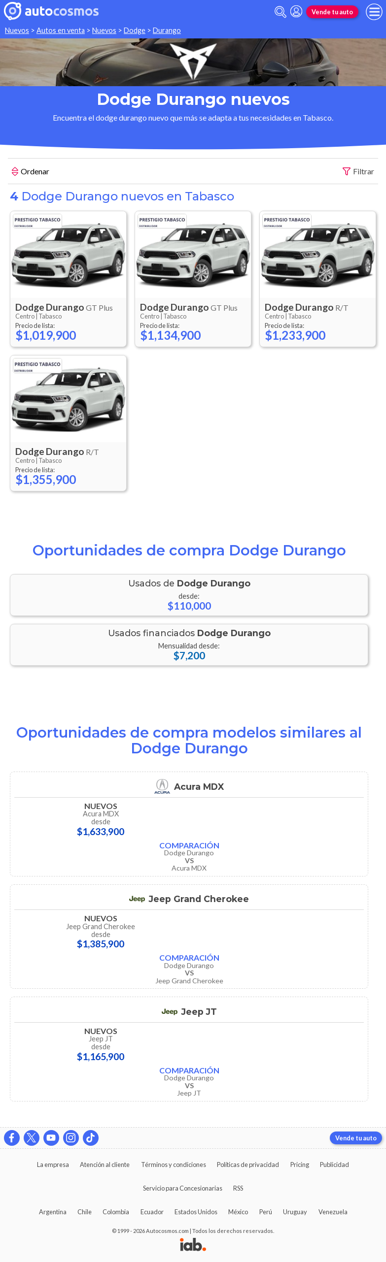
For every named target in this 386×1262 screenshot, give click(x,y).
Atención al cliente (105, 1164)
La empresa (53, 1164)
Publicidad (334, 1164)
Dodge (134, 30)
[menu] (374, 11)
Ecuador (152, 1212)
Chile (84, 1212)
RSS (238, 1188)
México (238, 1212)
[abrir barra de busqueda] (280, 12)
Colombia (116, 1212)
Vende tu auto (332, 12)
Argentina (53, 1212)
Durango (167, 30)
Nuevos (17, 30)
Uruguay (295, 1212)
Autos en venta (60, 30)
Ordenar (30, 172)
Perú (265, 1212)
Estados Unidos (196, 1212)
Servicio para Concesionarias (182, 1188)
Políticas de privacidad (248, 1164)
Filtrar (358, 171)
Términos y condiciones (173, 1164)
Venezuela (333, 1212)
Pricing (299, 1164)
